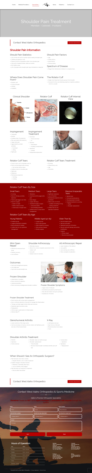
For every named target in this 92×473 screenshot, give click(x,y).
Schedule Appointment (74, 42)
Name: (11, 406)
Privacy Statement (35, 470)
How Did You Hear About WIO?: (40, 413)
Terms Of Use (43, 470)
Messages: (12, 419)
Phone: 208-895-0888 (57, 448)
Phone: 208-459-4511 (75, 448)
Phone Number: (62, 406)
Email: (35, 406)
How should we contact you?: (65, 413)
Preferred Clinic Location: (15, 413)
